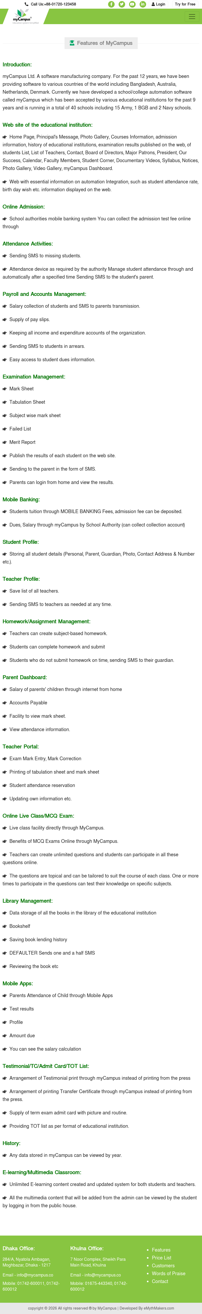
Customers (163, 1266)
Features (161, 1250)
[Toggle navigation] (192, 16)
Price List (161, 1258)
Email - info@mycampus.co (28, 1275)
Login (158, 4)
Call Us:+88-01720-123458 (50, 4)
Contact (160, 1282)
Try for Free (185, 4)
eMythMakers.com (159, 1308)
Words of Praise (168, 1274)
